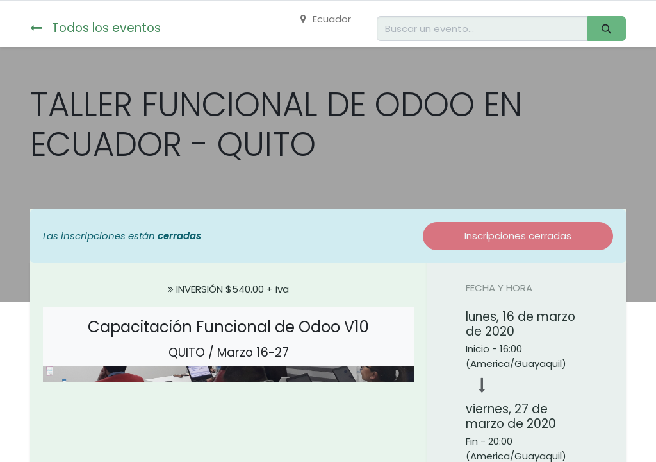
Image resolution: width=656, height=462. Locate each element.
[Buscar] (606, 28)
